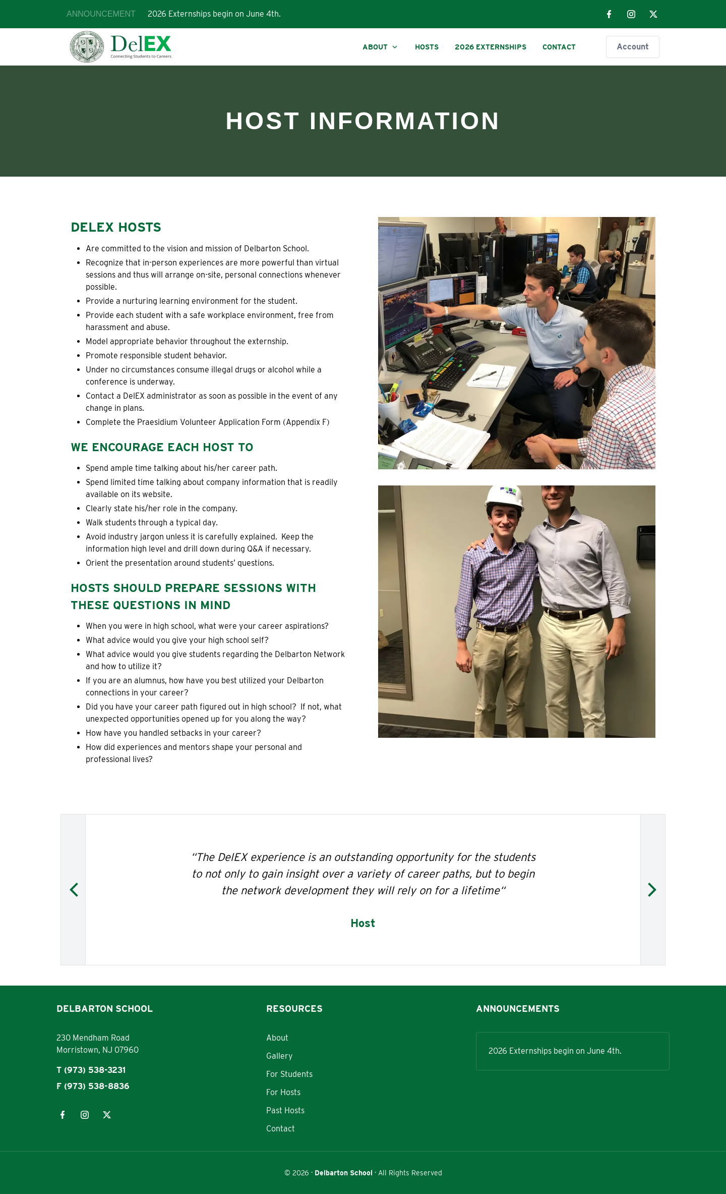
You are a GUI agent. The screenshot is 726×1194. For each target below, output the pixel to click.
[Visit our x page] (653, 14)
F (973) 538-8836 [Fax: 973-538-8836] (93, 1086)
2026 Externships (490, 47)
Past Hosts (285, 1110)
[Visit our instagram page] (631, 14)
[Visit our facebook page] (609, 14)
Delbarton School (344, 1173)
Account (633, 46)
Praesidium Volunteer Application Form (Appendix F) (233, 422)
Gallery (279, 1056)
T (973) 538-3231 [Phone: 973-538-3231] (91, 1070)
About (380, 47)
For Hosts (283, 1092)
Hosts (427, 47)
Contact (559, 47)
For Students (289, 1074)
